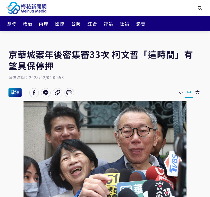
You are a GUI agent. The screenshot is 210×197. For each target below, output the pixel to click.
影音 (141, 23)
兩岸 (43, 23)
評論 (108, 23)
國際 (60, 23)
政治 (27, 23)
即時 (11, 23)
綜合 (92, 23)
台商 (76, 23)
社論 (124, 23)
